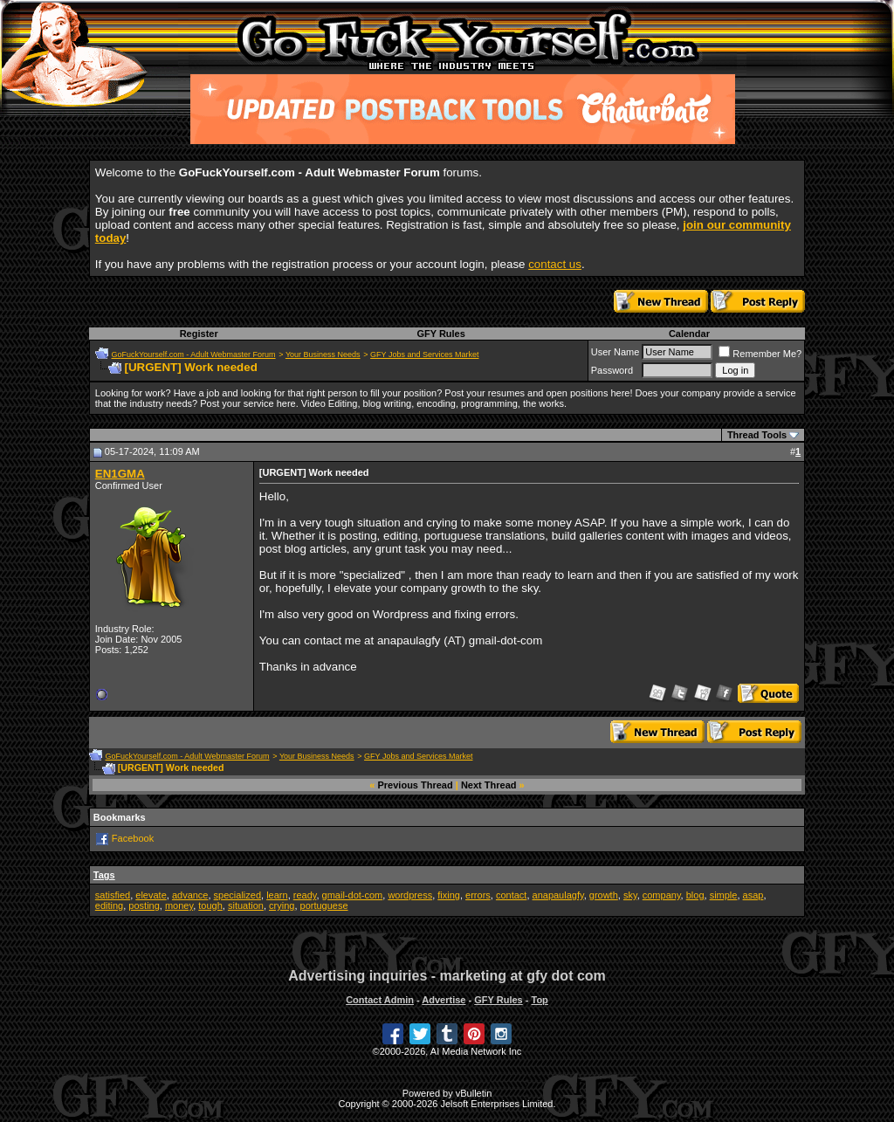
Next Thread (489, 785)
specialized (237, 895)
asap (753, 895)
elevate (150, 895)
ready (305, 895)
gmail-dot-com (352, 895)
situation (246, 905)
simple (724, 895)
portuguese (324, 905)
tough (210, 905)
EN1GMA (120, 473)
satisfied (112, 895)
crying (281, 905)
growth (603, 895)
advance (190, 895)
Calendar (689, 333)
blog (695, 895)
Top (539, 1000)
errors (478, 895)
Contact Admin (380, 1000)
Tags (104, 875)
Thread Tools (757, 435)
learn (276, 895)
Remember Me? (760, 353)
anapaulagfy (558, 895)
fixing (448, 895)
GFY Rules (440, 333)
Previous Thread (415, 785)
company (662, 895)
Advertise (443, 1000)
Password (612, 370)
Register (199, 333)
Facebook (133, 838)
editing (109, 905)
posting (143, 905)
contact (511, 895)
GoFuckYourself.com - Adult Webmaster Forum (194, 354)
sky (630, 895)
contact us (554, 264)
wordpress (410, 895)
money (179, 905)
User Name (615, 352)
